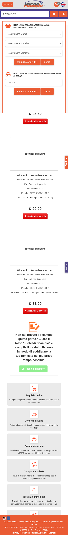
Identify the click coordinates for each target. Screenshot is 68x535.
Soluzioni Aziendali (38, 533)
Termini (24, 533)
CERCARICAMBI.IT (11, 522)
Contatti (52, 533)
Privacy (15, 533)
